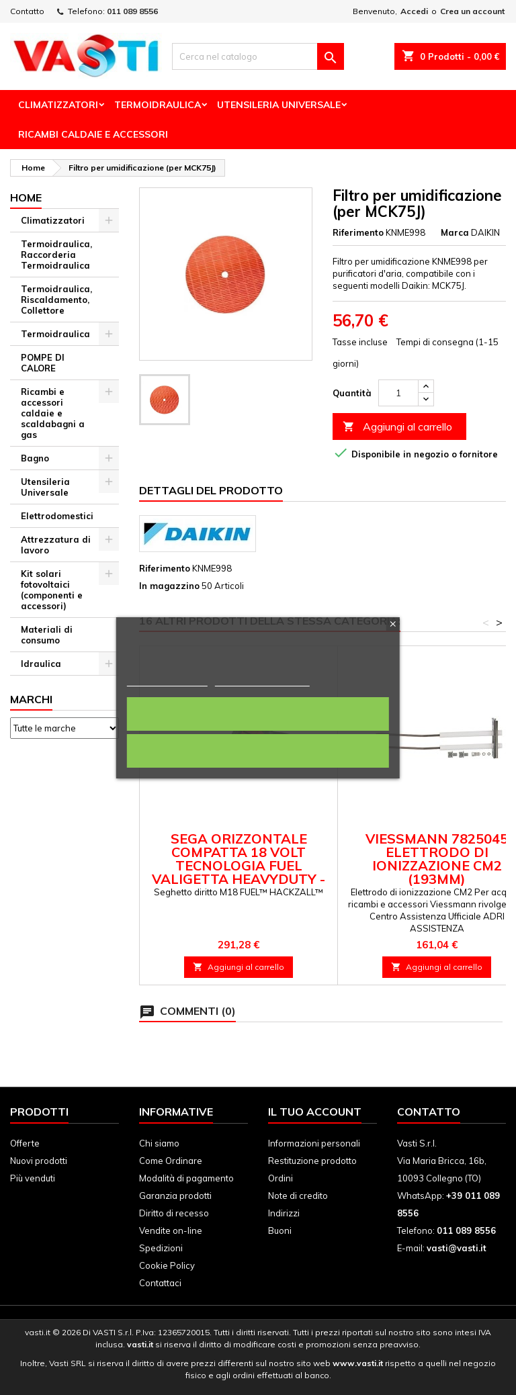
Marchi (31, 699)
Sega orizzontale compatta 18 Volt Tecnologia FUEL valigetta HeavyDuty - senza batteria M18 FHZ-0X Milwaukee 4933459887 (239, 872)
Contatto (27, 11)
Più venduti (32, 1178)
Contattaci (160, 1282)
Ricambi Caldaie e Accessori (93, 134)
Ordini (280, 1178)
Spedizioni (161, 1248)
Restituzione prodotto (312, 1160)
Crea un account (472, 11)
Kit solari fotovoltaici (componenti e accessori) (52, 589)
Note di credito (298, 1195)
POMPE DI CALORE (42, 362)
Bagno (35, 458)
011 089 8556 (132, 11)
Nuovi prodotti (38, 1160)
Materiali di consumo (47, 634)
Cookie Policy (167, 1265)
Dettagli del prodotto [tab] (211, 490)
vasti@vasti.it (456, 1248)
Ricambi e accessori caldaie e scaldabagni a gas (53, 413)
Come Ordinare (170, 1160)
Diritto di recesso (174, 1213)
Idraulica (41, 663)
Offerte (25, 1143)
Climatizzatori (58, 105)
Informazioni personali (314, 1143)
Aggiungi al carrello (397, 427)
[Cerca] (258, 56)
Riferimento (358, 232)
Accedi (414, 11)
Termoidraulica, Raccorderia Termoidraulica (56, 254)
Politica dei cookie (167, 680)
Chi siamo (159, 1143)
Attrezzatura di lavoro (56, 544)
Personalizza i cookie (262, 680)
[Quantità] (398, 392)
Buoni (280, 1230)
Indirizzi (284, 1213)
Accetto (258, 714)
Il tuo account (314, 1111)
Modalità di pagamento (186, 1178)
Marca (455, 232)
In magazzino (169, 585)
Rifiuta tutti (257, 751)
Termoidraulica (157, 105)
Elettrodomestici (57, 515)
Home (26, 197)
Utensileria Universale (279, 105)
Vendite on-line (170, 1230)
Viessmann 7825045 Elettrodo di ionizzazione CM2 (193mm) (437, 858)
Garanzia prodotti (175, 1195)
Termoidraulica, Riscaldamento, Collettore (56, 299)
